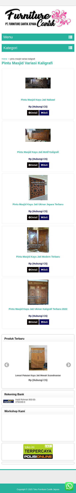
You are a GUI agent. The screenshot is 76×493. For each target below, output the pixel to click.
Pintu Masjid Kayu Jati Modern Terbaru (38, 256)
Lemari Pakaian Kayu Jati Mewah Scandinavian (38, 375)
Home (4, 59)
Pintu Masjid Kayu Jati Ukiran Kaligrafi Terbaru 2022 (38, 309)
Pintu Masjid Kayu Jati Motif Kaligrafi (38, 152)
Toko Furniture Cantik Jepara (46, 489)
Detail (33, 112)
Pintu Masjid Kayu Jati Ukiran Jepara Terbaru (38, 204)
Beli (44, 112)
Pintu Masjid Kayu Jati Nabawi (38, 99)
